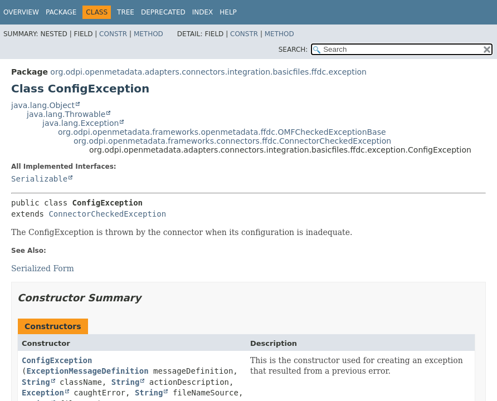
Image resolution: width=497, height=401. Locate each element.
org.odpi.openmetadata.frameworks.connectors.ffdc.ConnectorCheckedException (232, 140)
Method (148, 34)
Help (228, 12)
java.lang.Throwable (66, 114)
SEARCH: (293, 49)
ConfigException (57, 360)
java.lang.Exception (80, 123)
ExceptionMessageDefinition (87, 370)
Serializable (39, 178)
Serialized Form (42, 268)
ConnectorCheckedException (107, 213)
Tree (125, 12)
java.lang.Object (43, 105)
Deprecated (163, 12)
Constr (113, 34)
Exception (43, 392)
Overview (21, 12)
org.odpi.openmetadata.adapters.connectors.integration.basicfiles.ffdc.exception (208, 71)
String (36, 382)
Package (61, 12)
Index (202, 12)
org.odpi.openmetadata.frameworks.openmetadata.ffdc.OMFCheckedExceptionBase (222, 132)
